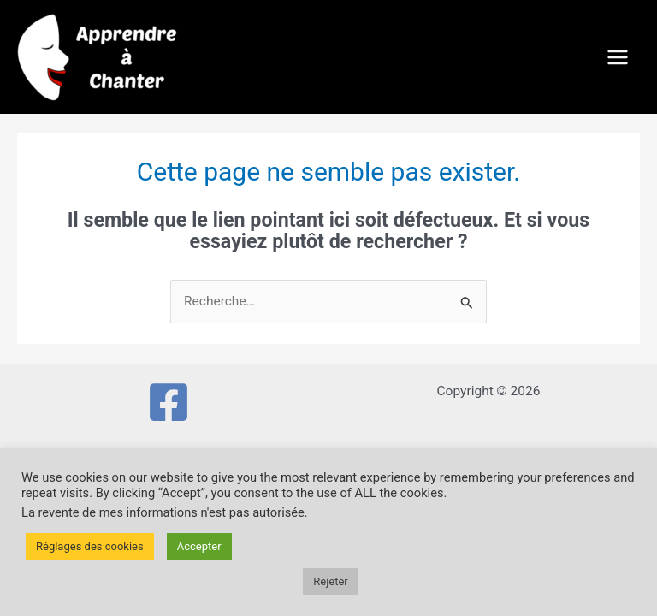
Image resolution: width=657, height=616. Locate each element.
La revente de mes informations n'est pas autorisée (163, 512)
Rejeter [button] (330, 581)
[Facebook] (168, 402)
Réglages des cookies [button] (90, 546)
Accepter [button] (199, 546)
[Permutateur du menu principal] (618, 57)
